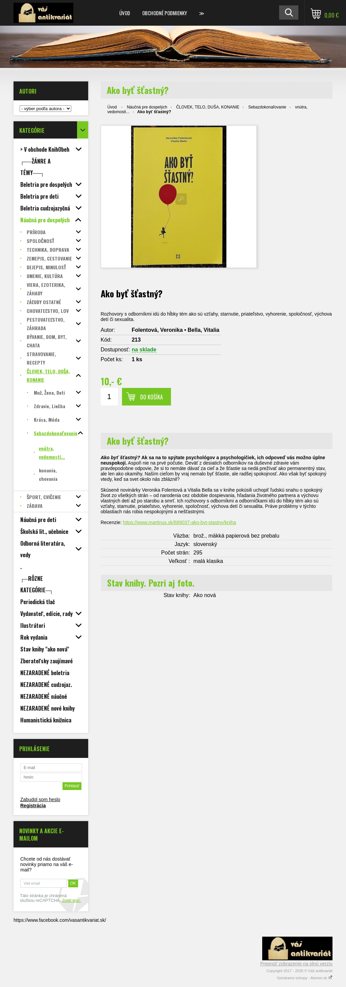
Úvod (124, 13)
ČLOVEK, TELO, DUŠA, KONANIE (207, 107)
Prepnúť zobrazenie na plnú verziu (296, 963)
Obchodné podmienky (164, 13)
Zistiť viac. (71, 900)
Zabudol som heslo (40, 799)
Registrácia (33, 805)
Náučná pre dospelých (147, 107)
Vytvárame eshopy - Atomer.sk (304, 978)
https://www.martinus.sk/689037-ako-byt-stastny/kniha (179, 522)
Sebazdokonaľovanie (267, 107)
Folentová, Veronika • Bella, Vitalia (176, 330)
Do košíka (151, 397)
